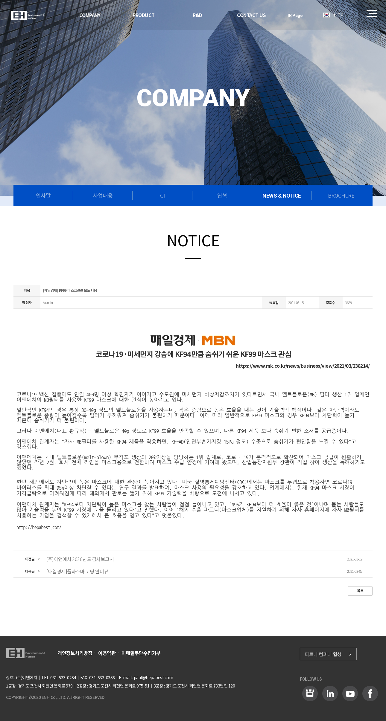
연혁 (222, 195)
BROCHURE (341, 196)
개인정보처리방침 (74, 652)
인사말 (43, 195)
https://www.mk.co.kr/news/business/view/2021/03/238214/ (303, 365)
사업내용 (103, 195)
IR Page (295, 15)
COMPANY (90, 15)
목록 (360, 590)
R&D (197, 15)
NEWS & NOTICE (281, 196)
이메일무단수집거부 (141, 652)
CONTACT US (251, 15)
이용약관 (107, 652)
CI (162, 195)
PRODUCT (144, 15)
